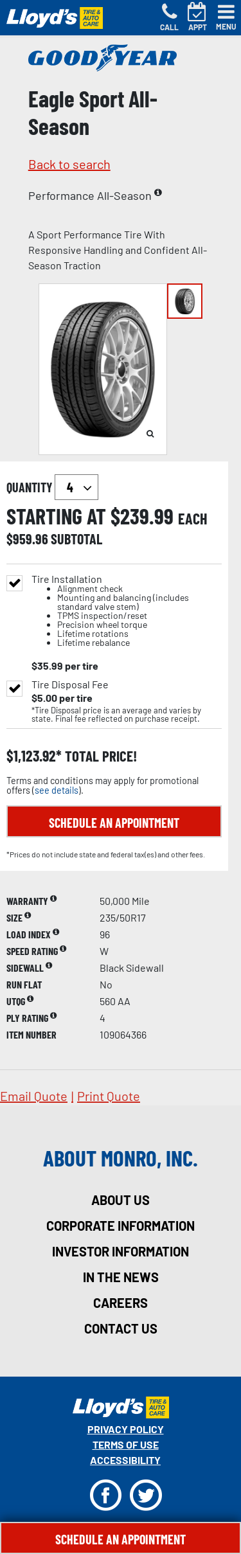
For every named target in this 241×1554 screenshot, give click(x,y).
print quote (108, 1095)
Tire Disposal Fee (70, 684)
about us (120, 1200)
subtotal (76, 538)
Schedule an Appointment (114, 822)
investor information (120, 1251)
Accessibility (125, 1460)
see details (56, 790)
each (193, 518)
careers (120, 1302)
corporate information (120, 1225)
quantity (52, 487)
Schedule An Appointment (120, 1539)
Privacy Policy (125, 1429)
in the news (121, 1277)
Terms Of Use (126, 1444)
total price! (99, 756)
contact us (120, 1328)
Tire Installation (126, 611)
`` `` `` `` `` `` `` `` (76, 487)
